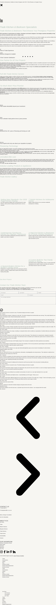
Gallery (3, 561)
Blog (3, 562)
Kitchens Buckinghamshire (7, 565)
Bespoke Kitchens (4, 528)
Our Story (2, 522)
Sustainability (3, 535)
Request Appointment (6, 604)
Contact (4, 601)
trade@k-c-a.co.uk (26, 288)
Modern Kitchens (3, 526)
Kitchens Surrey (5, 567)
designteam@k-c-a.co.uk (6, 510)
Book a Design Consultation (6, 514)
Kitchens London (5, 564)
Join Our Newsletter (4, 517)
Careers (1, 538)
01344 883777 (16, 288)
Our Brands (7, 594)
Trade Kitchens (3, 531)
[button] (28, 418)
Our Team (7, 595)
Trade (1, 524)
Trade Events (3, 533)
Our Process (7, 592)
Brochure (4, 602)
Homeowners (5, 560)
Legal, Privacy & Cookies (18, 555)
